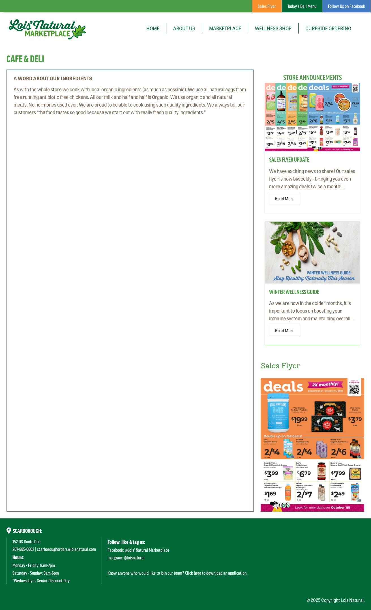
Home (152, 28)
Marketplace (225, 28)
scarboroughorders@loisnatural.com (66, 548)
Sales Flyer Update (289, 159)
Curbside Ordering (328, 28)
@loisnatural (134, 557)
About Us (184, 28)
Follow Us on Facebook (346, 5)
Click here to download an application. (216, 572)
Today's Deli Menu (302, 5)
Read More (284, 198)
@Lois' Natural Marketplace (147, 549)
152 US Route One (26, 541)
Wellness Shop (273, 28)
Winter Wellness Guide (294, 292)
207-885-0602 (23, 548)
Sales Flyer (267, 5)
